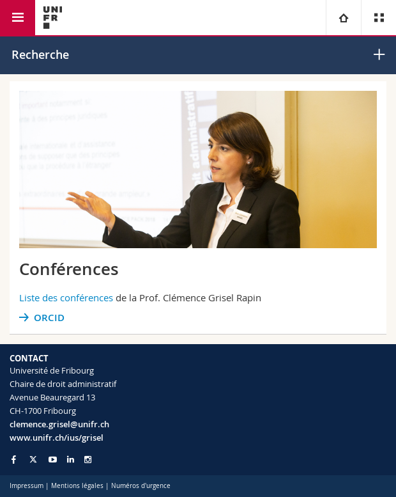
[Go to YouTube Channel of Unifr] (53, 459)
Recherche (40, 54)
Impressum (26, 486)
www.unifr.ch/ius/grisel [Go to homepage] (56, 437)
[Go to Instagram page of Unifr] (87, 459)
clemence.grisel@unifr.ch (59, 424)
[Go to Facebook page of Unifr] (14, 459)
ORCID (49, 317)
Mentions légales (77, 486)
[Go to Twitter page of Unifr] (33, 459)
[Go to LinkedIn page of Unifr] (70, 459)
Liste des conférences (66, 297)
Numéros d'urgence (141, 486)
